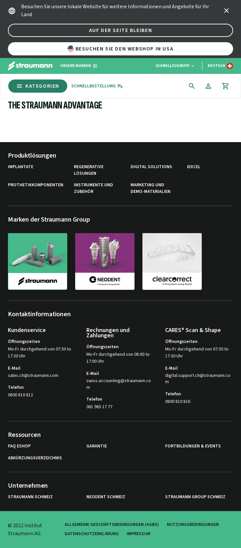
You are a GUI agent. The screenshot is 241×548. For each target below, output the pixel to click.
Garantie (96, 446)
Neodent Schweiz (105, 497)
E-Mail (14, 368)
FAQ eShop (19, 446)
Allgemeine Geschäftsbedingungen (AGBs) (112, 525)
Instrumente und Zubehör (93, 188)
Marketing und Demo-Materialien (150, 188)
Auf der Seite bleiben (120, 30)
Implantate (20, 167)
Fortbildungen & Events (193, 446)
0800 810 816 (177, 401)
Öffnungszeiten (24, 341)
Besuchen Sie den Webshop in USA (121, 48)
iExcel (193, 167)
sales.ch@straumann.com (33, 376)
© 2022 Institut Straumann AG (25, 529)
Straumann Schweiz (30, 497)
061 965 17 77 (99, 407)
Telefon (16, 387)
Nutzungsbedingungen (193, 525)
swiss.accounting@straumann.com (118, 384)
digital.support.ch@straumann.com (197, 379)
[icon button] (226, 10)
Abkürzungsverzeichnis (35, 458)
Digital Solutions (151, 167)
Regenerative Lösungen (89, 170)
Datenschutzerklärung (92, 534)
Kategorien (37, 86)
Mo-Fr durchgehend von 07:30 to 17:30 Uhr (39, 352)
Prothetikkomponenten (35, 185)
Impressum (138, 534)
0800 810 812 (20, 395)
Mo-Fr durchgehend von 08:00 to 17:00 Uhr (118, 358)
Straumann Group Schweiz (195, 497)
